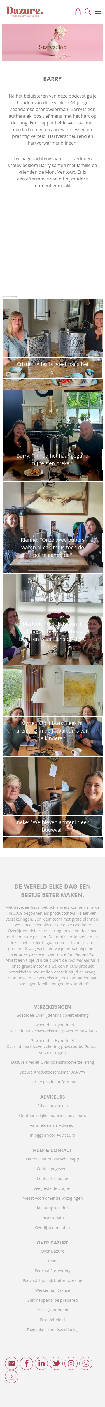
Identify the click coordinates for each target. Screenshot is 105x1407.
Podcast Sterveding (53, 1270)
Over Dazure (52, 1251)
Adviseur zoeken (52, 1105)
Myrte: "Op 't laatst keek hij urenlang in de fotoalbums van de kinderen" (52, 730)
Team (53, 1261)
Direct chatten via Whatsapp (52, 1159)
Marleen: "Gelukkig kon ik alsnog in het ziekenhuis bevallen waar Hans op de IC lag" (52, 635)
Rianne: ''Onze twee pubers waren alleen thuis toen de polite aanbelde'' (53, 547)
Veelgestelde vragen (52, 1188)
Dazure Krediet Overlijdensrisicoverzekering (52, 1062)
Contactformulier (53, 1178)
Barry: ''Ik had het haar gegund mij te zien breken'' (52, 459)
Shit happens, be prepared (52, 1300)
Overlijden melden (52, 1227)
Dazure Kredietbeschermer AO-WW (52, 1072)
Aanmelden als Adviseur (52, 1125)
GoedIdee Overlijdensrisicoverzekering (52, 1015)
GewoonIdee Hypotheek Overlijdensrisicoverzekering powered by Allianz (52, 1027)
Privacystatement (52, 1310)
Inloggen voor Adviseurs (52, 1135)
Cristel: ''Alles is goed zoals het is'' (52, 368)
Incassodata (52, 1217)
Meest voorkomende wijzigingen (52, 1198)
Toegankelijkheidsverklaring (53, 1329)
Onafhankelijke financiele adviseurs (52, 1115)
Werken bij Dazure (52, 1290)
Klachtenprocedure (52, 1208)
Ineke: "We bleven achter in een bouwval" (52, 826)
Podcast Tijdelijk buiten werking (52, 1280)
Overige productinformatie (52, 1081)
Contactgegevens (53, 1168)
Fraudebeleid (52, 1319)
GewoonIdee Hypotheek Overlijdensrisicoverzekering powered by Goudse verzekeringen (52, 1046)
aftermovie (37, 179)
